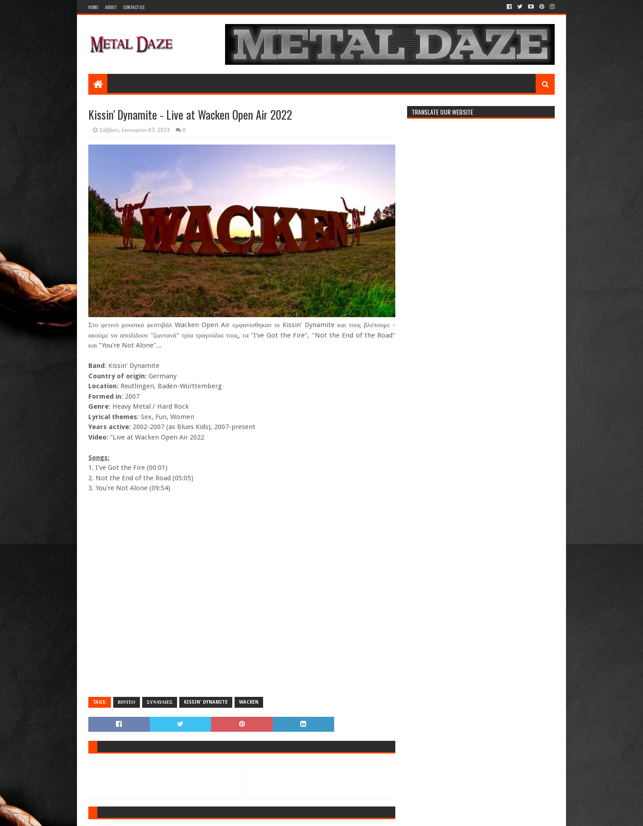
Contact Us (133, 7)
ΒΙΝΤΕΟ (126, 702)
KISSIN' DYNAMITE (206, 702)
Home (93, 7)
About (110, 7)
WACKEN (249, 702)
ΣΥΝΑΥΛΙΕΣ (160, 702)
